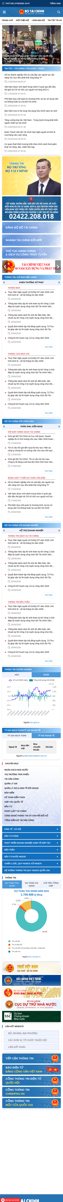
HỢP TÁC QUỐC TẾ (13, 802)
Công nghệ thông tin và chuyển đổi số (26, 816)
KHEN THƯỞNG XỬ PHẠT (31, 282)
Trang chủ (7, 20)
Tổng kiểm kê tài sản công (19, 820)
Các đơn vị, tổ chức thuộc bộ (27, 1040)
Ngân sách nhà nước (16, 770)
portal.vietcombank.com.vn (35, 756)
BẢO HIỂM (9, 793)
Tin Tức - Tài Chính (14, 68)
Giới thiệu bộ (22, 20)
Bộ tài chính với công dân (19, 421)
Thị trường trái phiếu (16, 774)
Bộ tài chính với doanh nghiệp (21, 525)
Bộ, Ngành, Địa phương (22, 1033)
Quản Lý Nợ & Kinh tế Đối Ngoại (21, 788)
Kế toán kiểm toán (14, 797)
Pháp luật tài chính (15, 811)
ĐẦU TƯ (8, 806)
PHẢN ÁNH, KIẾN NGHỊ (31, 426)
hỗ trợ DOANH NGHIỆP (31, 530)
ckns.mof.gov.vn (34, 957)
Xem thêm (49, 347)
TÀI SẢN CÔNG (11, 779)
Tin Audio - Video (35, 68)
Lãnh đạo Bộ (38, 20)
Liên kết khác (17, 1047)
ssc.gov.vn (34, 722)
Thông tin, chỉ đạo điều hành (20, 277)
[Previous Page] (6, 44)
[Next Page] (56, 44)
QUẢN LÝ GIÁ (11, 783)
